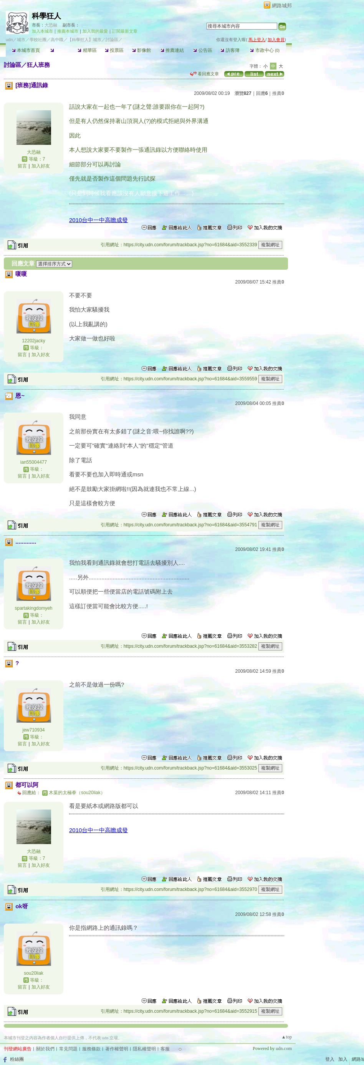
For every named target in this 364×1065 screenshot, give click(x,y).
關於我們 (45, 1049)
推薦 (278, 93)
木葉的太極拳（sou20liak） (77, 792)
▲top (286, 1037)
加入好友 (40, 166)
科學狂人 (46, 16)
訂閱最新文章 (124, 31)
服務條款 (91, 1049)
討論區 (59, 50)
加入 (342, 1059)
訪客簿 (229, 50)
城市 (21, 39)
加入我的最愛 (95, 31)
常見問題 (68, 1049)
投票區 (114, 50)
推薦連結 (172, 50)
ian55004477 (33, 462)
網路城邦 (282, 5)
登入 (329, 1059)
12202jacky (33, 340)
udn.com (284, 1048)
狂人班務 (38, 64)
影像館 (141, 50)
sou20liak (33, 973)
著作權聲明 (116, 1049)
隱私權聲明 (144, 1049)
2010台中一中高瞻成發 (98, 220)
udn (9, 39)
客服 (165, 1049)
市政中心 (265, 50)
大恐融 (51, 25)
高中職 (57, 39)
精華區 (87, 50)
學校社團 (38, 39)
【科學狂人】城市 (84, 39)
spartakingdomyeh (33, 608)
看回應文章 (204, 73)
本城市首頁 (26, 50)
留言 (22, 166)
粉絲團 (17, 1059)
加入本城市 (42, 31)
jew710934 (33, 730)
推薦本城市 (67, 31)
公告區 (202, 50)
